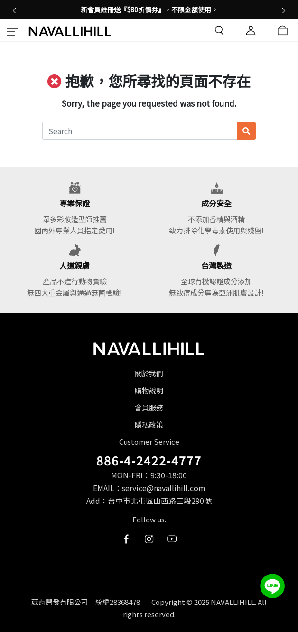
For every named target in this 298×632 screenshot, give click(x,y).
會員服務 (149, 407)
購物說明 (149, 390)
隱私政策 (149, 424)
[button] (14, 9)
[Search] (139, 131)
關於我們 (149, 373)
